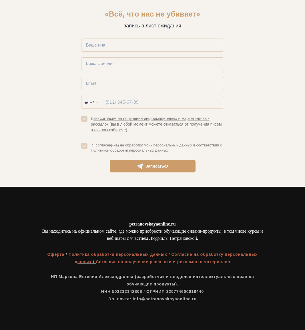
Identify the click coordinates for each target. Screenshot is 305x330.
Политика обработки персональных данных (118, 254)
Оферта (56, 254)
